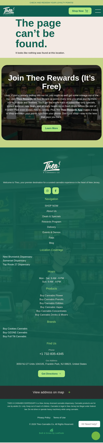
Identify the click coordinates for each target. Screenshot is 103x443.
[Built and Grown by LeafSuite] (51, 432)
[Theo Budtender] (96, 436)
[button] (98, 11)
